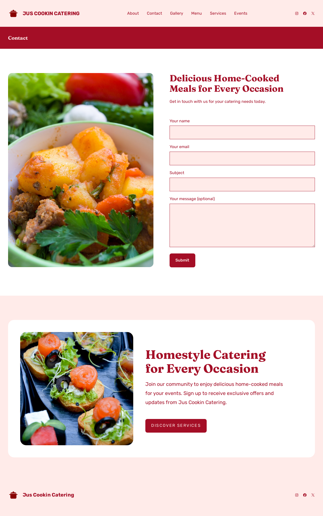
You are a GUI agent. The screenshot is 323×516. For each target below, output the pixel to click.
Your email (242, 154)
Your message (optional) (242, 226)
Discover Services (176, 433)
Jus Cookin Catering (51, 13)
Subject (242, 180)
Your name (242, 129)
